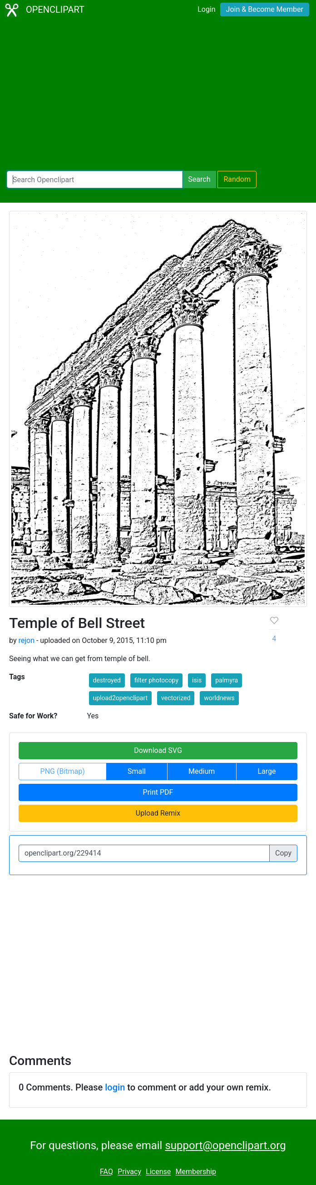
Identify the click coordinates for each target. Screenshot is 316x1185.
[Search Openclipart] (95, 179)
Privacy (129, 1172)
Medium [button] (201, 771)
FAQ (106, 1172)
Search (199, 179)
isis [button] (197, 680)
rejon (26, 640)
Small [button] (137, 771)
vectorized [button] (175, 698)
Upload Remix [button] (158, 813)
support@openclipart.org (225, 1145)
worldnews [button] (219, 698)
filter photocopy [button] (156, 680)
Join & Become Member (264, 9)
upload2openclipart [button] (120, 698)
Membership (196, 1172)
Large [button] (266, 771)
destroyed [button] (107, 680)
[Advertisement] (158, 95)
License (158, 1172)
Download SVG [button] (158, 750)
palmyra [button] (226, 680)
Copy (283, 853)
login (115, 1087)
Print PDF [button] (158, 792)
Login (206, 9)
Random (237, 179)
